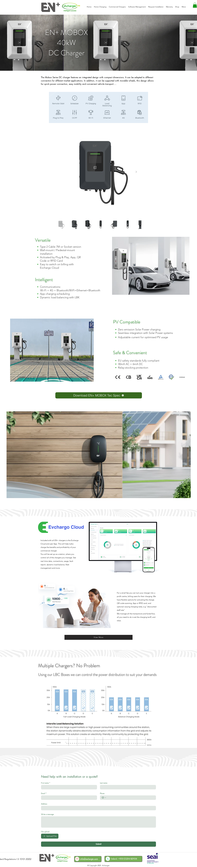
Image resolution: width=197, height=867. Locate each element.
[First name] (68, 787)
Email (44, 793)
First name (45, 783)
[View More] (98, 637)
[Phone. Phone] (130, 797)
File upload (45, 832)
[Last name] (127, 787)
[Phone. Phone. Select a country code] (103, 797)
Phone (102, 793)
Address (44, 804)
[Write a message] (98, 822)
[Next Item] (136, 172)
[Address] (97, 808)
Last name (103, 783)
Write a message (47, 814)
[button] (195, 5)
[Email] (68, 797)
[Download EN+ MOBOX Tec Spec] (98, 395)
